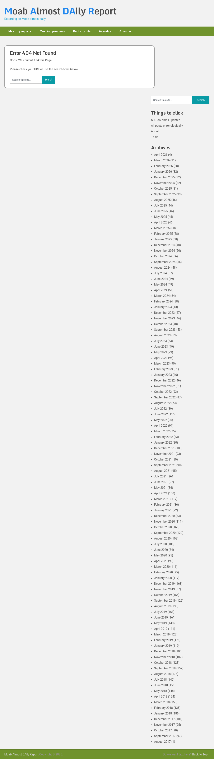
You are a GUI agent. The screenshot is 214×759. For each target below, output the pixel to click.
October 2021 (163, 459)
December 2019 (164, 583)
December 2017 (164, 719)
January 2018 (163, 713)
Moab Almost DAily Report (21, 754)
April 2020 (161, 561)
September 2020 (165, 532)
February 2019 (163, 640)
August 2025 (162, 200)
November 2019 (164, 589)
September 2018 (165, 668)
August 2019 (162, 606)
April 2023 (161, 358)
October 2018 (163, 662)
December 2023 (164, 312)
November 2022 (164, 386)
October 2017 (163, 730)
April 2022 (161, 425)
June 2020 (161, 549)
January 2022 (163, 442)
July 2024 (160, 273)
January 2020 (163, 578)
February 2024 (163, 301)
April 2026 (161, 154)
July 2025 (160, 205)
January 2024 (163, 307)
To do (154, 137)
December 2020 (164, 516)
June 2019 (161, 617)
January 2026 (163, 171)
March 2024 (162, 295)
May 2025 (160, 216)
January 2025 (163, 239)
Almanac (125, 31)
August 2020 (162, 538)
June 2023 (161, 346)
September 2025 (165, 194)
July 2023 (160, 341)
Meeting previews (52, 31)
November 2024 (164, 250)
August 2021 (162, 470)
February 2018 (163, 707)
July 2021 (160, 476)
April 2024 (161, 290)
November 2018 (164, 657)
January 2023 (163, 374)
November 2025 (164, 183)
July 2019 (160, 612)
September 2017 (165, 736)
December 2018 (164, 651)
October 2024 (163, 256)
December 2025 (164, 177)
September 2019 (165, 600)
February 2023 (163, 369)
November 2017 (164, 724)
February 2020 (163, 572)
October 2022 (163, 391)
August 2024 (162, 267)
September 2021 (165, 465)
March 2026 (162, 160)
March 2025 (162, 228)
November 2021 (164, 453)
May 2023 (160, 352)
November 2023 (164, 318)
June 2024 (161, 279)
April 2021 (161, 493)
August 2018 (162, 674)
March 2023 (162, 363)
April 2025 (161, 222)
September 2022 (165, 397)
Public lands (81, 31)
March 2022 (162, 431)
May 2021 (160, 487)
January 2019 (163, 645)
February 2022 (163, 437)
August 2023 (162, 335)
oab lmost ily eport (60, 10)
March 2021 (162, 499)
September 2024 (165, 262)
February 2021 (163, 504)
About (155, 131)
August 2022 (162, 403)
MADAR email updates (165, 120)
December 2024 (164, 245)
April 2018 (161, 696)
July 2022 (160, 408)
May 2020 (160, 555)
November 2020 (164, 521)
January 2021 (163, 510)
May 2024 (160, 284)
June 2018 (161, 685)
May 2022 (160, 420)
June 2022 (161, 414)
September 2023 (165, 329)
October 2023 (163, 324)
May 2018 (160, 691)
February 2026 (163, 166)
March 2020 (162, 566)
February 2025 (163, 233)
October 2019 (163, 595)
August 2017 (162, 741)
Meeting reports (19, 31)
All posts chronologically (167, 125)
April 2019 (161, 628)
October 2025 (163, 188)
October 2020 (163, 527)
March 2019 (162, 634)
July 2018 (160, 679)
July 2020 (160, 544)
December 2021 (164, 448)
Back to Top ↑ (201, 754)
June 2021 (161, 482)
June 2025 (161, 211)
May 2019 (160, 623)
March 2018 (162, 702)
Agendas (105, 31)
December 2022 (164, 380)
